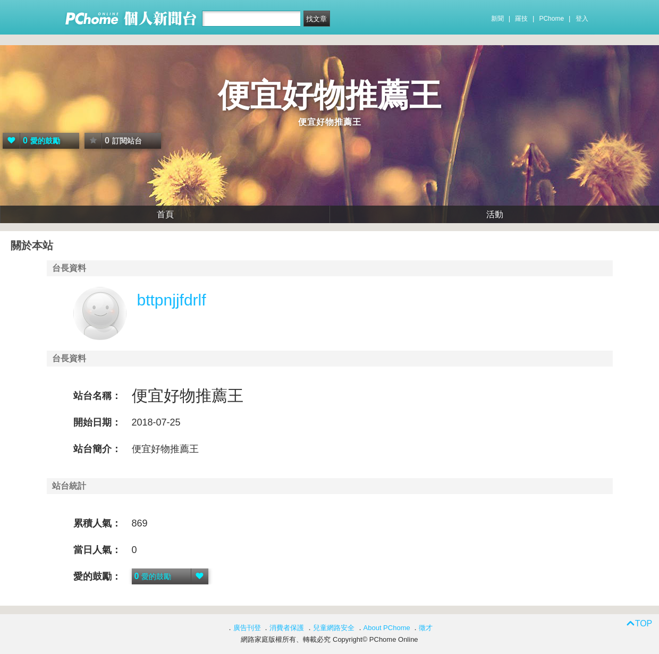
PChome (551, 18)
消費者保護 (286, 628)
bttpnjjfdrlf (171, 300)
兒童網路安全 (333, 628)
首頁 (165, 214)
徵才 (426, 628)
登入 (582, 18)
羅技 (521, 18)
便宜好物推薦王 (329, 95)
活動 (494, 214)
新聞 (497, 18)
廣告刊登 (247, 628)
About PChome (387, 628)
